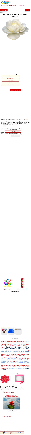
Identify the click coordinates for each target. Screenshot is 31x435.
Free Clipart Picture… (12, 5)
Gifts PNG (22, 352)
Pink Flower (13, 361)
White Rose (10, 85)
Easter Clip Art (14, 350)
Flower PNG (4, 351)
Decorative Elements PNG (22, 289)
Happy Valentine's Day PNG (14, 358)
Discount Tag (4, 350)
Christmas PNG (22, 348)
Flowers (10, 351)
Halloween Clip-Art (5, 354)
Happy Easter (11, 357)
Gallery (3, 5)
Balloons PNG (4, 342)
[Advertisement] (15, 56)
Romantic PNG (13, 362)
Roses (10, 76)
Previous (3, 10)
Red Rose (19, 361)
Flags (28, 350)
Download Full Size (15, 90)
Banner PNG (10, 342)
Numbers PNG (5, 361)
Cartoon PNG (22, 345)
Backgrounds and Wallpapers (17, 432)
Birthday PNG (23, 342)
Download (16, 124)
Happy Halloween (19, 357)
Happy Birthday (11, 355)
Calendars (10, 345)
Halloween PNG (4, 355)
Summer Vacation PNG (9, 366)
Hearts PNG (3, 359)
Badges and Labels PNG (13, 341)
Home (1, 432)
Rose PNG (10, 80)
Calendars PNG (15, 345)
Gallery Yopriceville (7, 416)
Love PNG (18, 359)
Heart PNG (27, 358)
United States (18, 366)
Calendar (27, 344)
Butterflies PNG (16, 344)
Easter (8, 350)
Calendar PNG (4, 345)
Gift (7, 352)
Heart (23, 358)
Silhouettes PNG (15, 365)
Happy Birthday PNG (7, 289)
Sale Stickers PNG (11, 364)
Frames (27, 351)
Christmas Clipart (22, 347)
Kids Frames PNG (11, 359)
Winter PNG (22, 368)
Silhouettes (8, 365)
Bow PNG (9, 344)
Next (27, 10)
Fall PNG (25, 350)
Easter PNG (19, 350)
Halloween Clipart (15, 354)
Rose (10, 82)
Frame (22, 351)
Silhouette (3, 365)
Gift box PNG (12, 352)
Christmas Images (8, 348)
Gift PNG (17, 352)
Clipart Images (7, 432)
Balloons (27, 341)
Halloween (27, 352)
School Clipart (20, 364)
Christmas (9, 347)
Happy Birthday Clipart (21, 355)
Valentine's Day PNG (14, 368)
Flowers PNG (16, 351)
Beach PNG (16, 342)
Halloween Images (25, 354)
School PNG (26, 364)
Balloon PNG (22, 341)
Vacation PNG (26, 366)
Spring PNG (22, 365)
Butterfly (23, 344)
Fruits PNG (3, 352)
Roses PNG (22, 5)
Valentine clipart (4, 368)
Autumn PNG (4, 341)
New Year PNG (25, 359)
